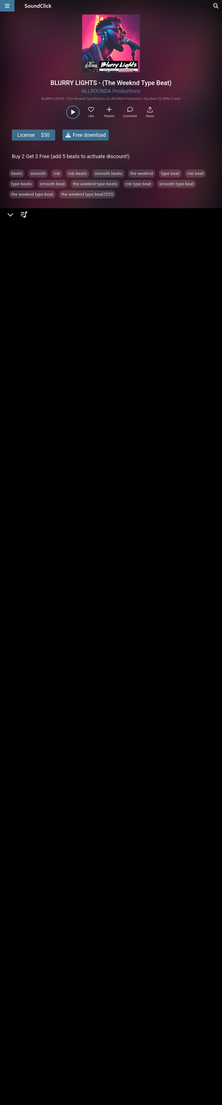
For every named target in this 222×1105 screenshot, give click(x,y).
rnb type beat (138, 184)
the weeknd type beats (95, 184)
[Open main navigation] (7, 6)
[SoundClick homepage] (38, 6)
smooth (38, 173)
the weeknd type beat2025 (87, 194)
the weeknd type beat (32, 194)
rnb (56, 173)
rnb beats (77, 173)
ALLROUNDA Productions (111, 91)
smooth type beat (176, 184)
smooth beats (108, 173)
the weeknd (141, 173)
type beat (170, 173)
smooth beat (52, 184)
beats (16, 173)
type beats (21, 184)
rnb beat (195, 173)
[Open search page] (216, 6)
